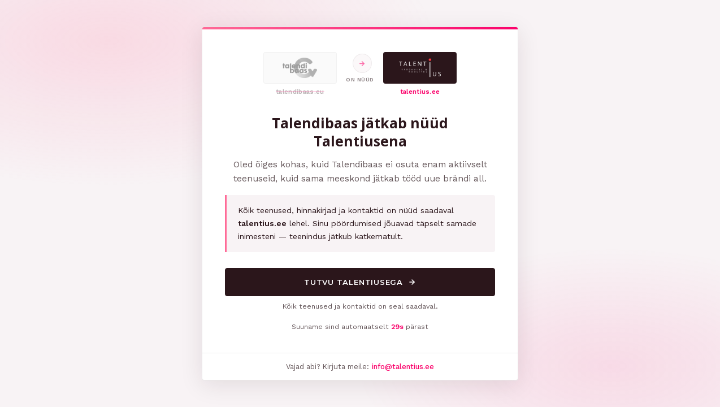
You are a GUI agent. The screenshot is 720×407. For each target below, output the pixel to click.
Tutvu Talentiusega (360, 282)
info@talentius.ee (403, 366)
